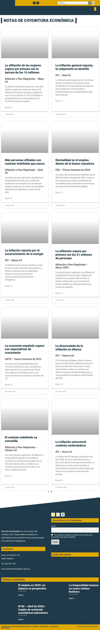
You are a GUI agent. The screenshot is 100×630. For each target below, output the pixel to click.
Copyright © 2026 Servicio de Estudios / (16, 626)
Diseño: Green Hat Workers (87, 626)
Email (53, 526)
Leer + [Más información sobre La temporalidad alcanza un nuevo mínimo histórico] (71, 598)
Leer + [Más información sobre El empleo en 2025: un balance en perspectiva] (21, 595)
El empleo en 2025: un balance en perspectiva (32, 587)
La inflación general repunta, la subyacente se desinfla (74, 67)
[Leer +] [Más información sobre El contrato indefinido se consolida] (8, 476)
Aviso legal (43, 626)
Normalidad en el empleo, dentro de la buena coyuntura (75, 161)
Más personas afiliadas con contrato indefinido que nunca (24, 161)
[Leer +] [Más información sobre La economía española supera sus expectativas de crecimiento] (8, 384)
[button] (93, 3)
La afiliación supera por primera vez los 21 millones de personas (74, 254)
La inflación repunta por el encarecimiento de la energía (24, 252)
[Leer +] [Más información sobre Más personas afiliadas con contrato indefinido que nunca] (8, 198)
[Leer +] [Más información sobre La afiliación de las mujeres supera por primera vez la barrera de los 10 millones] (8, 107)
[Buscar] (89, 2)
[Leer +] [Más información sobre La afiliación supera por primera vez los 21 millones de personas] (59, 293)
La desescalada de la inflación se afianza (69, 347)
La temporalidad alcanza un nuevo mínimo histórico (83, 588)
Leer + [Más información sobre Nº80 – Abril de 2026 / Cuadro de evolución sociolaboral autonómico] (21, 619)
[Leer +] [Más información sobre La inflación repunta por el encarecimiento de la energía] (8, 286)
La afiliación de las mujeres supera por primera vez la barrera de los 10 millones (23, 69)
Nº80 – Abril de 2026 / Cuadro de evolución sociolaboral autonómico (33, 609)
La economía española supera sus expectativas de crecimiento (24, 349)
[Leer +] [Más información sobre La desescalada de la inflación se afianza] (59, 384)
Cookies (35, 626)
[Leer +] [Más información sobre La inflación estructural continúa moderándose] (59, 480)
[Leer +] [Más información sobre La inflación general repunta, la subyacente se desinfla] (59, 101)
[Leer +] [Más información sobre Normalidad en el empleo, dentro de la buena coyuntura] (59, 192)
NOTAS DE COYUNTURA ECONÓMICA (39, 20)
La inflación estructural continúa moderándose (71, 443)
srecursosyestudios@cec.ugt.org (15, 569)
